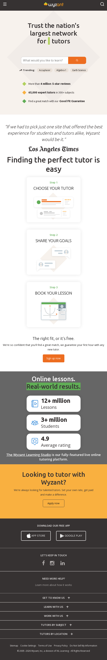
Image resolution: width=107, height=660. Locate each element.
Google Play (71, 535)
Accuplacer (44, 70)
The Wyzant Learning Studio (28, 455)
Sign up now (53, 358)
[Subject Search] (44, 60)
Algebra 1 (61, 70)
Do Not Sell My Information (83, 645)
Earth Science (79, 70)
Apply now (53, 503)
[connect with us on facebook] (46, 563)
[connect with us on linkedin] (60, 563)
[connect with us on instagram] (52, 563)
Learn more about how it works (53, 585)
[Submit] (77, 60)
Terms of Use (45, 645)
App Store (36, 535)
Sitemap (14, 645)
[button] (5, 4)
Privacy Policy (61, 645)
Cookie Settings (28, 645)
